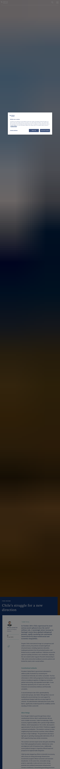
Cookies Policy (14, 126)
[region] (30, 123)
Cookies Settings (14, 130)
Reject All (34, 130)
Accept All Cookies (45, 130)
